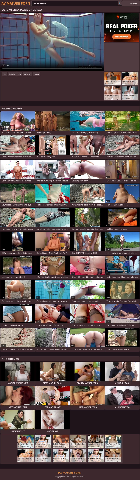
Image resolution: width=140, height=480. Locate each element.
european (27, 74)
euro (19, 74)
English (133, 3)
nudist (36, 74)
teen (4, 74)
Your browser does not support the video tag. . (52, 42)
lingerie (12, 74)
